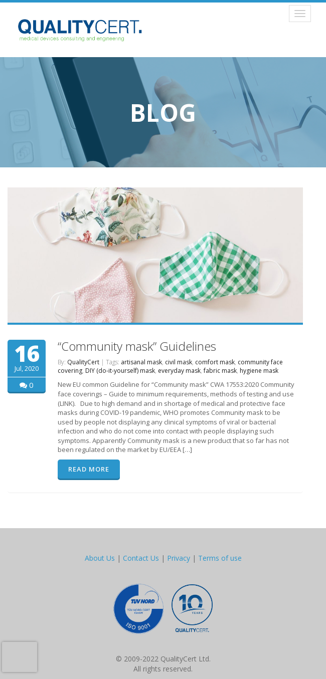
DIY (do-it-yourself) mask (120, 370)
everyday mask (179, 370)
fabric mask (220, 370)
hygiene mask (259, 370)
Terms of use (220, 558)
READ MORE (88, 469)
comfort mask (215, 362)
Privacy (178, 558)
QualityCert (83, 362)
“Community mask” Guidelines (137, 346)
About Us (100, 558)
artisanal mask (141, 362)
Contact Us (141, 558)
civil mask (178, 362)
